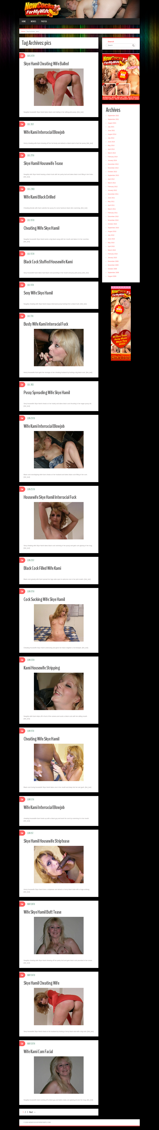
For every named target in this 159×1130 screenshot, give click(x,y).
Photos (44, 21)
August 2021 (112, 123)
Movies (33, 21)
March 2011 (112, 209)
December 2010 (113, 217)
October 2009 (113, 269)
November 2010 (113, 221)
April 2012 (111, 180)
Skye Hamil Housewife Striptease (49, 841)
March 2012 (112, 183)
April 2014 (111, 150)
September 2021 (113, 120)
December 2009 (113, 262)
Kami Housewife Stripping (44, 667)
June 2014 (111, 142)
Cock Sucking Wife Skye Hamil (46, 599)
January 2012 (113, 191)
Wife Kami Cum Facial (40, 1051)
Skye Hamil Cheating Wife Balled (49, 63)
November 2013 (113, 168)
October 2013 (113, 172)
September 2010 (113, 228)
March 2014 (112, 153)
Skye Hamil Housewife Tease (46, 163)
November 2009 (113, 265)
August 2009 (112, 277)
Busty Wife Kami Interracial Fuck (48, 324)
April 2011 (111, 206)
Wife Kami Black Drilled (41, 197)
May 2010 (111, 243)
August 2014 (112, 135)
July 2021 (111, 127)
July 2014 (111, 138)
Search (111, 42)
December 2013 (113, 165)
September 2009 (113, 273)
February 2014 (113, 157)
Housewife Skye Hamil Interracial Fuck (53, 497)
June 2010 (111, 239)
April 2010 (111, 247)
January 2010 (113, 258)
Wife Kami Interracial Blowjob (46, 132)
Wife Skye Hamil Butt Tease (45, 912)
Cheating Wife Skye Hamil (43, 228)
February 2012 (113, 187)
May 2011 (111, 202)
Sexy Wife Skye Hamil (40, 292)
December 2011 (113, 194)
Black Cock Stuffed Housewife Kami (51, 261)
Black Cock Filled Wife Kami (44, 568)
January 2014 (113, 161)
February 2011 (113, 213)
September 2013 (113, 176)
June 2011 (111, 198)
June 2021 (111, 131)
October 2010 (113, 224)
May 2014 (111, 146)
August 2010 (112, 232)
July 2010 (111, 236)
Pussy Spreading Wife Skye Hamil (49, 392)
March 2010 (112, 251)
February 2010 (113, 254)
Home (24, 21)
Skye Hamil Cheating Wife (43, 983)
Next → (32, 1112)
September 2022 (113, 116)
